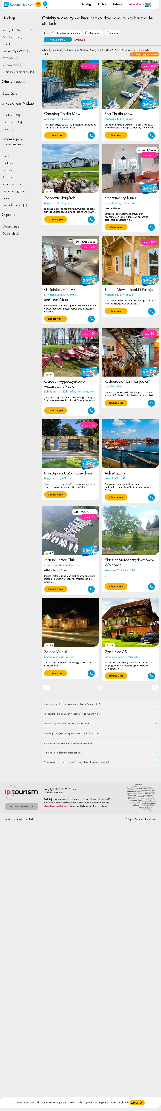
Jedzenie (117, 4)
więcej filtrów (57, 40)
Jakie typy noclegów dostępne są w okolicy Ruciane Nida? (72, 733)
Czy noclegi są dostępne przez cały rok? (63, 752)
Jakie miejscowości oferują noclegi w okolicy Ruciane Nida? (72, 704)
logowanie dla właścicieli (22, 806)
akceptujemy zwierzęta (68, 33)
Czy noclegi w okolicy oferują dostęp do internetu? (68, 742)
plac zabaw (95, 33)
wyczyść (79, 39)
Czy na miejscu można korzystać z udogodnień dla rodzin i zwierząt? (76, 762)
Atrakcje (102, 4)
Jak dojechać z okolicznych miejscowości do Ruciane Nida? (72, 713)
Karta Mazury (140, 4)
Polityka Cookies (134, 819)
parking (114, 33)
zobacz (72, 806)
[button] (38, 4)
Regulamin (150, 819)
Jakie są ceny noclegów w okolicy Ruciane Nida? (67, 723)
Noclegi (86, 4)
